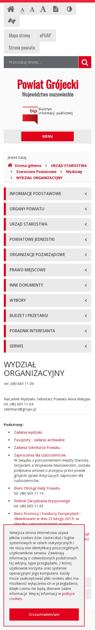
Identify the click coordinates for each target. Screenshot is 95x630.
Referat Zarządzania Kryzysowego (42, 500)
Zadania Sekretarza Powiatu (37, 447)
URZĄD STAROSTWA (69, 165)
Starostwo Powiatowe (36, 171)
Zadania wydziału (28, 432)
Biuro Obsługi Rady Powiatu (37, 488)
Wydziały (74, 171)
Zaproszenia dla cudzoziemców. (40, 455)
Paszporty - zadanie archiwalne (39, 439)
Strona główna (24, 165)
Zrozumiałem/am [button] (44, 614)
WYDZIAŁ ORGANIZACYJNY (39, 177)
